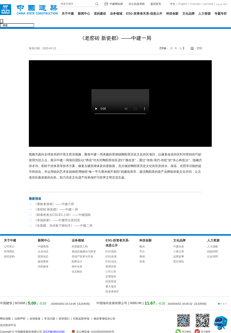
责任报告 (178, 253)
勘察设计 (77, 253)
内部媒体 (43, 258)
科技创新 (172, 13)
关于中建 (68, 13)
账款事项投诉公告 (104, 310)
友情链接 (35, 310)
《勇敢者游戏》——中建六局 (54, 196)
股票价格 (110, 258)
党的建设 (100, 13)
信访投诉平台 (8, 317)
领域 (142, 248)
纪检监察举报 (81, 310)
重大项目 (110, 278)
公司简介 (9, 238)
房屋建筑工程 (80, 238)
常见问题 (49, 310)
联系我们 (64, 310)
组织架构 (9, 248)
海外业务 (77, 258)
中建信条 (178, 238)
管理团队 (9, 243)
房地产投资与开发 (82, 248)
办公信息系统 (137, 3)
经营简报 (110, 273)
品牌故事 (178, 248)
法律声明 (20, 310)
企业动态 (43, 243)
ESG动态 (111, 253)
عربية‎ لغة (221, 3)
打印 (199, 40)
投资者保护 (112, 283)
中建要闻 (43, 238)
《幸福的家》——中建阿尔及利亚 (57, 212)
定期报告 (110, 268)
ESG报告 (111, 243)
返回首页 (155, 3)
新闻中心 (84, 13)
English (182, 3)
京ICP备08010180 (54, 323)
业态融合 (77, 263)
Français (195, 3)
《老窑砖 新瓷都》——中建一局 (56, 201)
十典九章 (178, 243)
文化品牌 (188, 13)
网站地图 (5, 310)
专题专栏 (220, 13)
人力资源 (204, 13)
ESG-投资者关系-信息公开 (144, 13)
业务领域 (116, 13)
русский (208, 3)
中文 (172, 3)
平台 (142, 243)
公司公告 (110, 263)
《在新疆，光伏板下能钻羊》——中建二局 (63, 217)
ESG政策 (111, 248)
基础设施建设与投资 (84, 243)
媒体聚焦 (43, 253)
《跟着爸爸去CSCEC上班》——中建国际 (62, 206)
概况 (142, 238)
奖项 (142, 253)
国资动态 (43, 248)
